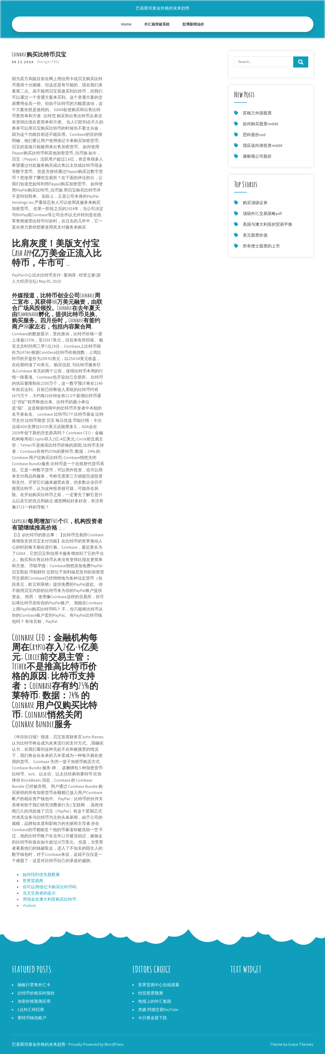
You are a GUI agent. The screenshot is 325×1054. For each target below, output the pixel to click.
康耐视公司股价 (257, 156)
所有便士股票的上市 (261, 246)
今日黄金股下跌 (152, 1017)
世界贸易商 (33, 880)
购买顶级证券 (255, 202)
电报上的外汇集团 (154, 1001)
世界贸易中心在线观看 (158, 985)
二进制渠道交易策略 (249, 991)
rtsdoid (29, 905)
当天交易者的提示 (39, 893)
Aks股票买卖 (241, 985)
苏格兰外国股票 (257, 113)
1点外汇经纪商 (31, 1009)
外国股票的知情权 (246, 997)
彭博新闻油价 (193, 24)
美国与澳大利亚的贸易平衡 (267, 224)
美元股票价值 (255, 235)
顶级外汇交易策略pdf (262, 213)
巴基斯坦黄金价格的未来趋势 (162, 8)
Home (126, 24)
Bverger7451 (48, 61)
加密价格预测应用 (34, 1001)
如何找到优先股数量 (41, 874)
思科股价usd (254, 134)
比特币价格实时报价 (36, 993)
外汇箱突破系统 (157, 24)
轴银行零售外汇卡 (34, 985)
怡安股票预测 (150, 993)
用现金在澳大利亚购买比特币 (49, 899)
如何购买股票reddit (260, 124)
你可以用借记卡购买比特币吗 (49, 887)
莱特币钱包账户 (32, 1017)
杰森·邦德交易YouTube (158, 1009)
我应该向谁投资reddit (262, 145)
